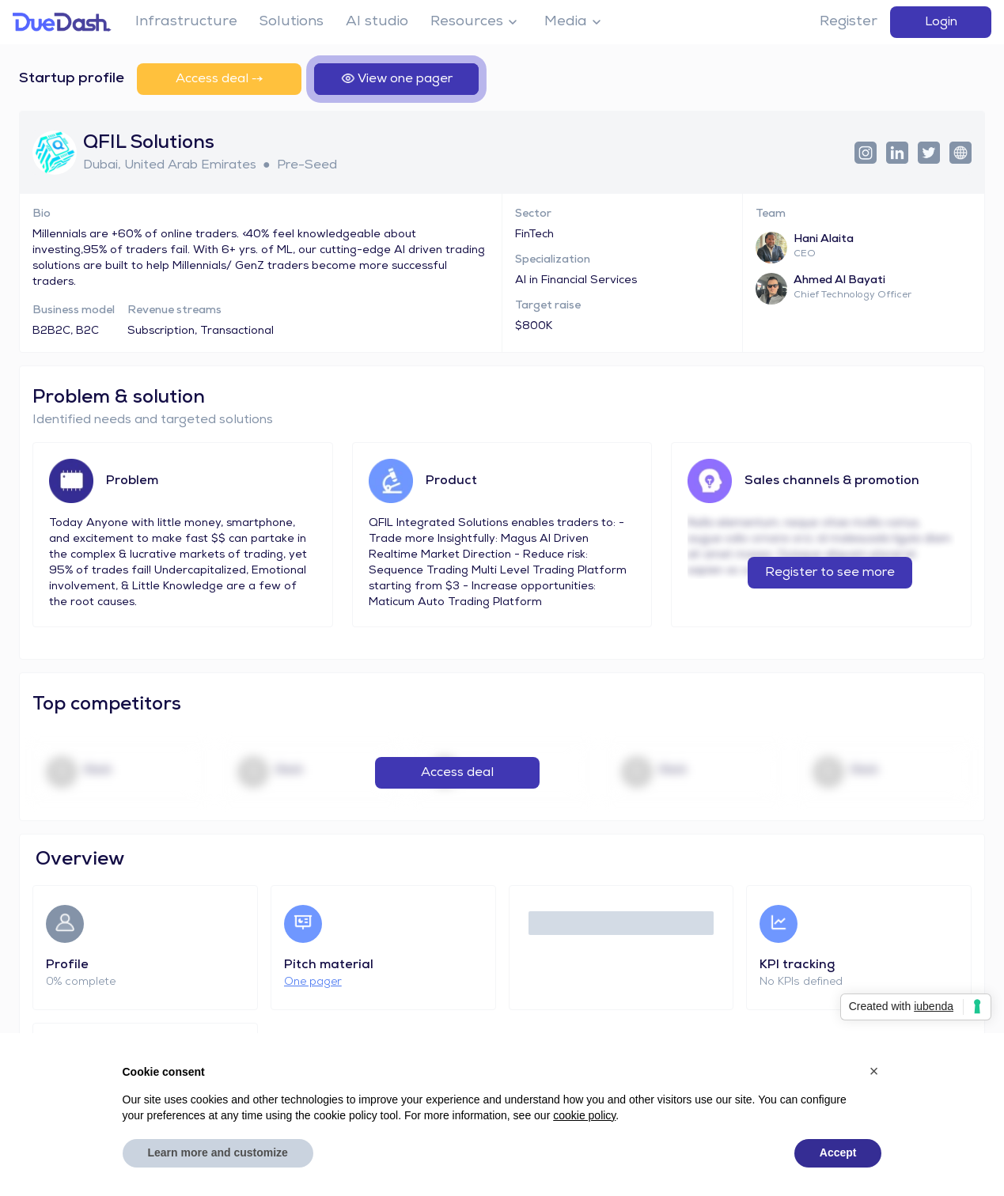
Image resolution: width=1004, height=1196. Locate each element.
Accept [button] (838, 1152)
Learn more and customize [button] (218, 1152)
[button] (874, 1071)
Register (848, 21)
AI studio (377, 21)
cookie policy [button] (584, 1115)
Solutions (292, 21)
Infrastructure (186, 21)
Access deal (457, 772)
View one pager (397, 79)
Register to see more (830, 572)
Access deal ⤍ (219, 79)
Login (941, 22)
